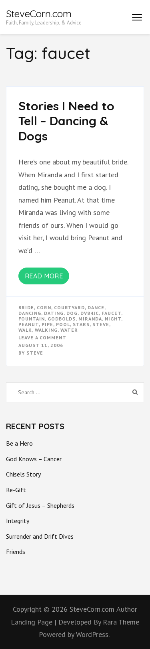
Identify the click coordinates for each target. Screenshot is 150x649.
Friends (15, 552)
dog (72, 313)
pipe (47, 324)
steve (100, 324)
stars (81, 324)
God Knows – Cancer (34, 459)
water (69, 330)
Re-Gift (16, 490)
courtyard (69, 307)
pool (63, 324)
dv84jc (89, 313)
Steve (34, 353)
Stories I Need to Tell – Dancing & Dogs (66, 121)
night (113, 319)
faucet (111, 313)
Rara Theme (121, 622)
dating (54, 313)
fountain (31, 319)
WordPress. (93, 634)
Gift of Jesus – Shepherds (40, 505)
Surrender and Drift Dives (40, 536)
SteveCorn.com (39, 14)
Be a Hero (19, 443)
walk (25, 330)
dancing (29, 313)
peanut (28, 324)
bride (26, 307)
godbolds (62, 319)
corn (44, 307)
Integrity (17, 521)
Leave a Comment (42, 338)
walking (46, 330)
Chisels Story (23, 474)
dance (96, 307)
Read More (44, 276)
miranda (90, 319)
